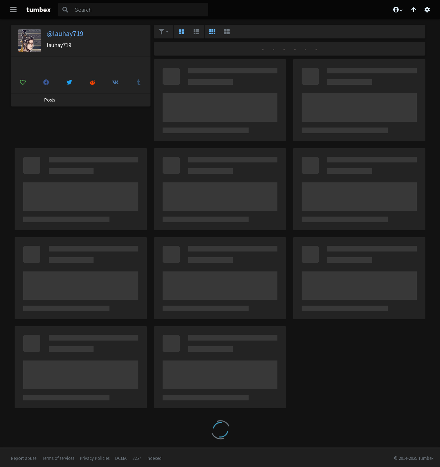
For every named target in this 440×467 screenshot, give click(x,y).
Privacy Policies (94, 458)
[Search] (140, 9)
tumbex (38, 9)
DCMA (121, 458)
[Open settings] (427, 10)
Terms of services (58, 458)
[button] (397, 10)
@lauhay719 (65, 33)
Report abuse (23, 458)
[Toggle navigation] (13, 9)
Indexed (154, 458)
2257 (136, 458)
